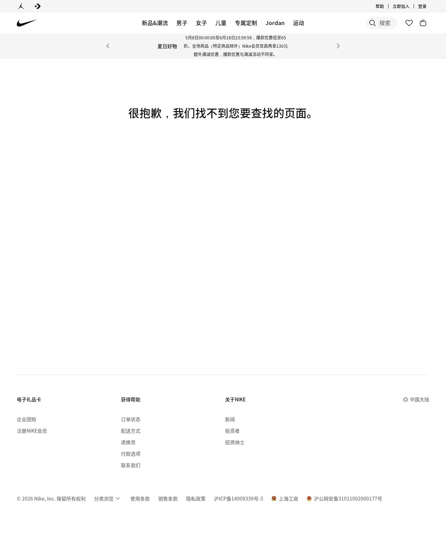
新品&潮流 (155, 22)
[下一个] (338, 45)
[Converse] (37, 6)
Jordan (275, 22)
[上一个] (107, 45)
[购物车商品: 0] (423, 23)
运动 (298, 22)
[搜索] (345, 23)
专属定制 (246, 22)
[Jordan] (21, 6)
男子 (181, 22)
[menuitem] (108, 498)
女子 (201, 22)
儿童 (220, 22)
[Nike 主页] (27, 23)
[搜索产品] (372, 23)
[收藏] (409, 23)
